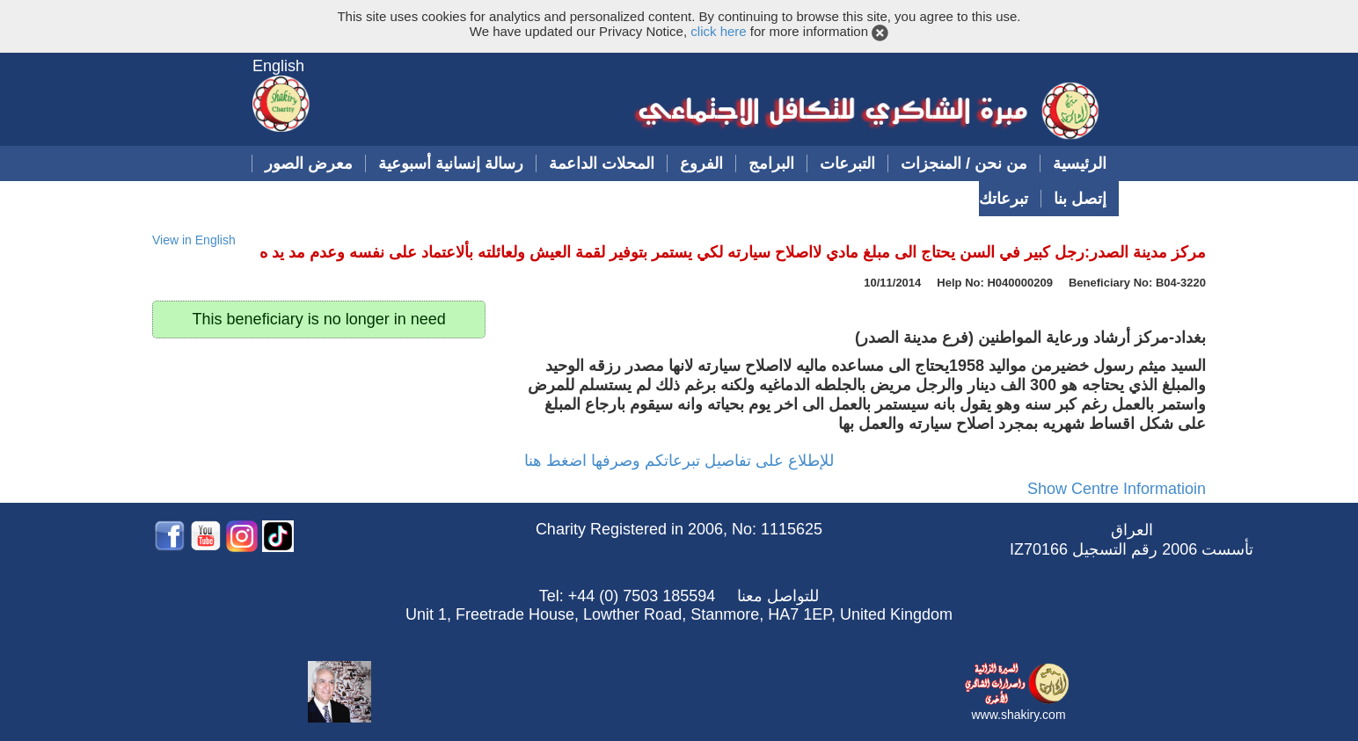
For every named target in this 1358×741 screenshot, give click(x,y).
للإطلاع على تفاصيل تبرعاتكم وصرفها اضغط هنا (679, 460)
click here (718, 31)
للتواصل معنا (778, 596)
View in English (194, 240)
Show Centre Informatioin (1116, 489)
